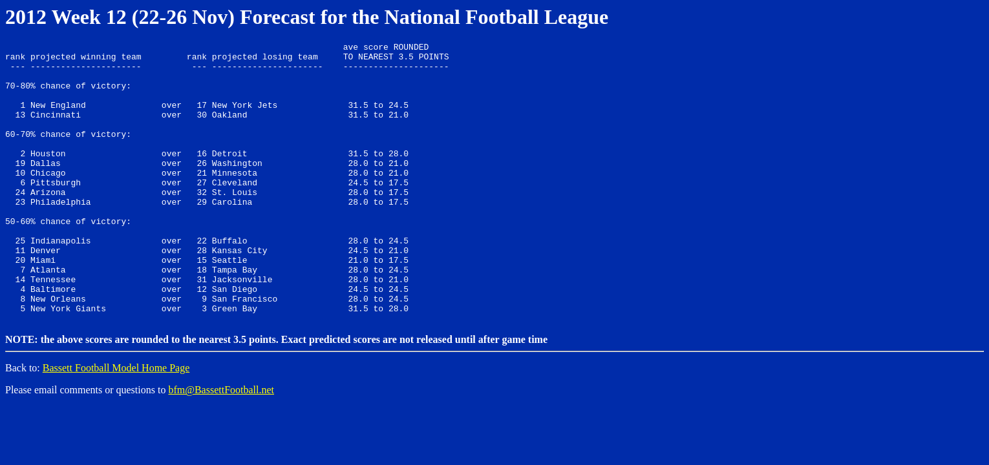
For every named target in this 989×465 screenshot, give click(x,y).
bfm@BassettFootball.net (221, 444)
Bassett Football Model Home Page (116, 422)
